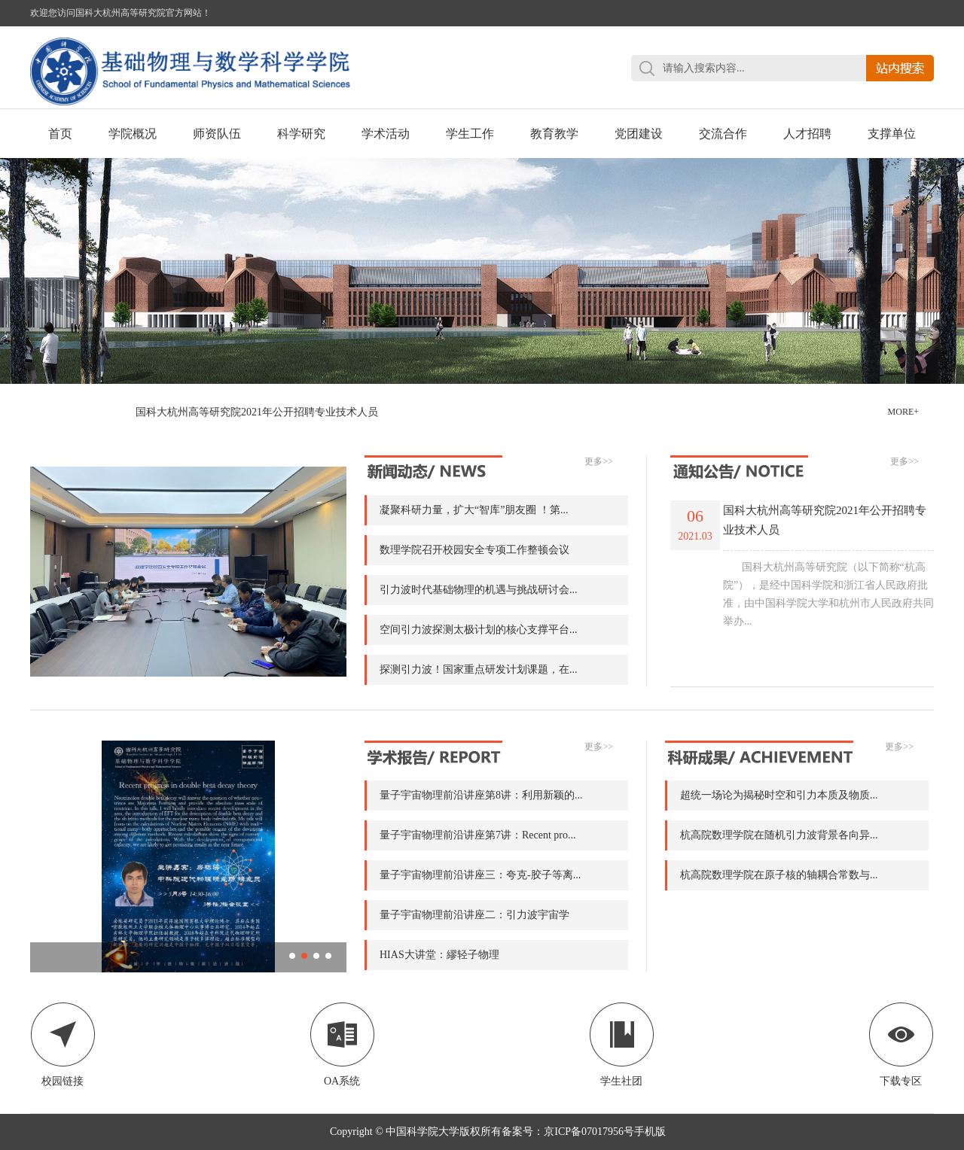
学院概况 (132, 133)
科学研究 (301, 133)
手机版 (650, 1131)
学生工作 (470, 133)
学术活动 (386, 133)
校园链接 (63, 1044)
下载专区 (901, 1044)
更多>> (598, 461)
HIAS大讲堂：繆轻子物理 (439, 954)
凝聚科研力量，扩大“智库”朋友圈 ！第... (474, 510)
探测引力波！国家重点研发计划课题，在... (479, 669)
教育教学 (554, 133)
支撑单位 (892, 133)
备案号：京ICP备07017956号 (568, 1131)
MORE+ (903, 411)
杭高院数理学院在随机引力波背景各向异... (779, 835)
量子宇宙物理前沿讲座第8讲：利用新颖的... (481, 795)
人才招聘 (807, 133)
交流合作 (723, 133)
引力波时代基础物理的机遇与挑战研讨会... (479, 589)
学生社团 (622, 1044)
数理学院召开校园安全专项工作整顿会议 (474, 549)
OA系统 (342, 1044)
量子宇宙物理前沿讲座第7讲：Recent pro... (478, 835)
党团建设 (639, 133)
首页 (60, 133)
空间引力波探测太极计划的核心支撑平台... (479, 629)
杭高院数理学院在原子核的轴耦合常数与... (779, 875)
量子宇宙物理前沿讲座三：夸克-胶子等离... (480, 875)
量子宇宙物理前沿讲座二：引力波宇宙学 (474, 914)
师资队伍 (217, 133)
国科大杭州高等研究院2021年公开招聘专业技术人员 (257, 412)
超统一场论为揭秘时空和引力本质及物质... (779, 795)
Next (922, 253)
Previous (41, 253)
